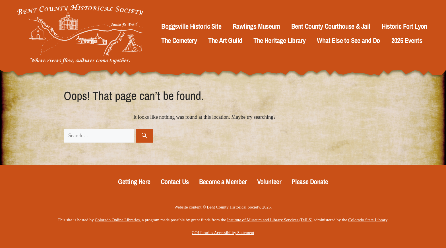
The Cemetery (179, 40)
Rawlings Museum (256, 26)
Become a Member (223, 181)
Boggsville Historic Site (191, 26)
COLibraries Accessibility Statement (223, 232)
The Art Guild (225, 40)
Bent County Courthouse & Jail (330, 26)
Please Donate (310, 181)
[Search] (144, 136)
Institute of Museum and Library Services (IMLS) (269, 220)
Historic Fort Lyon (404, 26)
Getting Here (134, 181)
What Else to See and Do (348, 40)
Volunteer (269, 181)
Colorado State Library (367, 220)
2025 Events (406, 40)
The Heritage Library (279, 40)
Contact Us (175, 181)
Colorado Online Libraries (117, 220)
